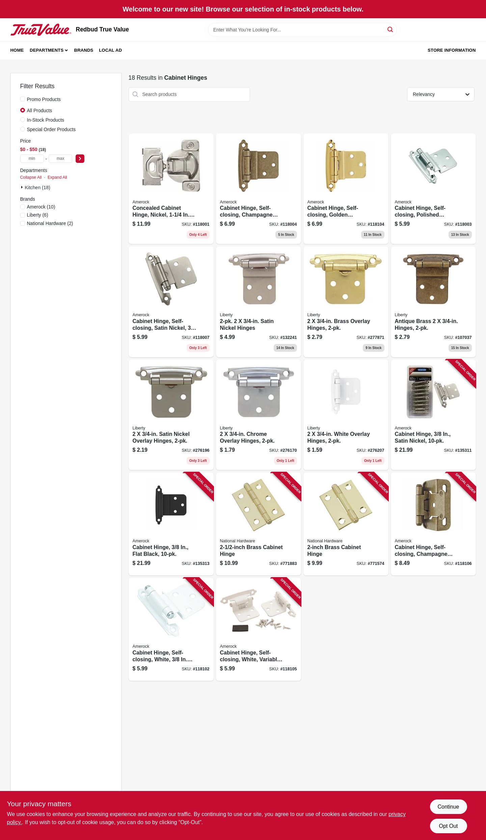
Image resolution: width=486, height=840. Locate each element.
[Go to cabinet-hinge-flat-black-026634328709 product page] (171, 523)
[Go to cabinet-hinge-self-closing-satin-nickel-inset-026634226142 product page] (171, 301)
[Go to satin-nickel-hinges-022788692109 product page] (258, 301)
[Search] (391, 29)
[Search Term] (302, 29)
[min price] (32, 158)
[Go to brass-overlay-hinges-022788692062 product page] (345, 301)
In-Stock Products (45, 120)
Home (17, 50)
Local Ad (110, 50)
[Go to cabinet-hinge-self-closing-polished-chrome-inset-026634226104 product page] (433, 188)
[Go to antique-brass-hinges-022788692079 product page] (433, 301)
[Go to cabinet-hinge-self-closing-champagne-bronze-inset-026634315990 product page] (258, 188)
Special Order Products (51, 129)
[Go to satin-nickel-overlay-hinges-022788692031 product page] (171, 415)
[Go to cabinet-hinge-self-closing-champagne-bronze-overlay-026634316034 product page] (433, 523)
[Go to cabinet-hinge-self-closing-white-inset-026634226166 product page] (171, 629)
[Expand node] (22, 187)
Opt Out (448, 826)
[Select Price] (80, 158)
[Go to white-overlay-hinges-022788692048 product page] (345, 415)
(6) (37, 215)
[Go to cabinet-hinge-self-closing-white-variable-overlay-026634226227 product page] (258, 629)
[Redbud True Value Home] (40, 30)
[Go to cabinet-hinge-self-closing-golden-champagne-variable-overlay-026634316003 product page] (345, 188)
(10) (41, 206)
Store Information (452, 50)
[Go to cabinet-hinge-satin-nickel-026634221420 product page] (433, 415)
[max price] (60, 158)
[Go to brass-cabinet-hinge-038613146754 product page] (258, 523)
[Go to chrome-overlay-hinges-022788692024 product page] (258, 415)
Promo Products (44, 99)
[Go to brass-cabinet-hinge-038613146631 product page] (345, 523)
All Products (39, 110)
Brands (83, 50)
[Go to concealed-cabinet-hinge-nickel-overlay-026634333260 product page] (171, 188)
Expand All (57, 177)
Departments (46, 50)
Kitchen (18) (37, 187)
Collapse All (31, 177)
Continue (448, 807)
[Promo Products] (22, 99)
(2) (50, 223)
